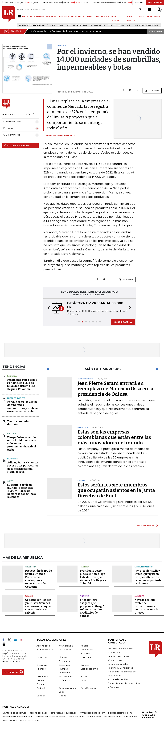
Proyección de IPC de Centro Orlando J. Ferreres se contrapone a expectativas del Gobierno (38, 578)
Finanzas (84, 596)
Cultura (11, 433)
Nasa (52, 25)
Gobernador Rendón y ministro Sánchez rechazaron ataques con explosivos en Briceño (38, 606)
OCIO (60, 17)
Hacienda (12, 376)
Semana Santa (97, 25)
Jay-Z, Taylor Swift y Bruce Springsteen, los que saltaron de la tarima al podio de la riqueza (148, 577)
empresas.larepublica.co (64, 712)
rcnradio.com (94, 716)
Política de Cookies (118, 679)
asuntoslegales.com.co (14, 712)
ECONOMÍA (39, 17)
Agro (10, 481)
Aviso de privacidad (118, 664)
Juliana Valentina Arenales (59, 135)
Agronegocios (44, 645)
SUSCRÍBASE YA (123, 322)
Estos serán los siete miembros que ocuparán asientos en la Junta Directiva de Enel (116, 490)
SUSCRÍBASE (155, 2)
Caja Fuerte (65, 649)
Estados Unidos (116, 25)
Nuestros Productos (118, 656)
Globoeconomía (89, 668)
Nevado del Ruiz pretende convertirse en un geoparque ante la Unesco (146, 606)
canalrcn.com (76, 716)
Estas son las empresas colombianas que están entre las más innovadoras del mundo (114, 437)
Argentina (30, 567)
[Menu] (19, 16)
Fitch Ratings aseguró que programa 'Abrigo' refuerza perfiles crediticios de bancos (92, 607)
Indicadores (43, 676)
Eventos (85, 665)
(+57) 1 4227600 (11, 661)
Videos (62, 695)
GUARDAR (152, 90)
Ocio (83, 680)
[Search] (140, 9)
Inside (84, 676)
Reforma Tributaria (77, 25)
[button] (47, 308)
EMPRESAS (51, 17)
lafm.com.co (130, 716)
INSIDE (157, 17)
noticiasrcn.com (112, 716)
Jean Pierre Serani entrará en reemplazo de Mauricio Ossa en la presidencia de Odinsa (115, 388)
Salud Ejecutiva (89, 688)
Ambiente (139, 596)
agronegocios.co (39, 712)
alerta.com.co (9, 720)
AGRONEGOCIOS (91, 17)
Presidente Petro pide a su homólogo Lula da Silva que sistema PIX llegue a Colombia (22, 384)
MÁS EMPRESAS (145, 525)
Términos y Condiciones (120, 668)
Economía (86, 657)
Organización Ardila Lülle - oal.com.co (149, 715)
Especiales (64, 665)
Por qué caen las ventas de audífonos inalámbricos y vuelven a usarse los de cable (22, 406)
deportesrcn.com (29, 720)
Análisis (84, 645)
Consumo (42, 657)
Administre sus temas (16, 145)
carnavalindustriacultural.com (51, 716)
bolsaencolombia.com (120, 712)
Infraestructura (66, 676)
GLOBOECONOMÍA (73, 17)
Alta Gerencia (66, 645)
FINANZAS (27, 17)
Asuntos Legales (45, 649)
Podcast (41, 688)
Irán (129, 25)
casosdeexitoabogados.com (17, 716)
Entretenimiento (16, 398)
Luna (60, 25)
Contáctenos (115, 660)
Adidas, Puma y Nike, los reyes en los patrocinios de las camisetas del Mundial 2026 (23, 467)
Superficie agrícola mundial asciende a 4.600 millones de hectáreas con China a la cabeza (21, 491)
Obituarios (64, 680)
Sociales (41, 695)
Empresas (42, 665)
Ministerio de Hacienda (146, 25)
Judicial (29, 596)
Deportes (12, 459)
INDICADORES (145, 17)
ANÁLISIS (105, 17)
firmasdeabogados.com (92, 712)
